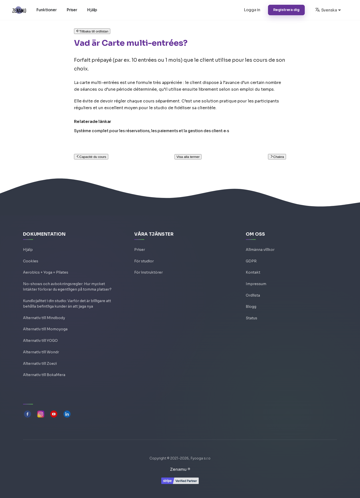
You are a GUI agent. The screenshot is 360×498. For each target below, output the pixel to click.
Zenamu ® (180, 469)
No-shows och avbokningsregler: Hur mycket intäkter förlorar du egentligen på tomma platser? (67, 279)
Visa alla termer (188, 157)
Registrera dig (286, 9)
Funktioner (48, 9)
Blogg (251, 299)
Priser (73, 9)
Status (251, 311)
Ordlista (253, 287)
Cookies (30, 251)
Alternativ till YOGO (40, 337)
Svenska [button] (326, 9)
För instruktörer (148, 263)
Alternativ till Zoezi (40, 361)
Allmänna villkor (260, 239)
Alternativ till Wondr (41, 349)
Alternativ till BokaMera (44, 373)
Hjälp (94, 9)
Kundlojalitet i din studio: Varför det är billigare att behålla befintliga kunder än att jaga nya (67, 298)
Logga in (252, 9)
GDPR (251, 251)
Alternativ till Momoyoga (45, 325)
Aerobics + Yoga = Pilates (45, 263)
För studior (144, 251)
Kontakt (253, 263)
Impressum (256, 275)
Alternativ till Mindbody (44, 313)
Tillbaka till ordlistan (92, 31)
